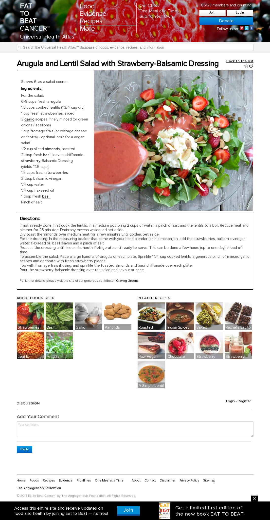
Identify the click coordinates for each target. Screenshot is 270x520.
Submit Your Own (156, 16)
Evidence (93, 14)
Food (87, 6)
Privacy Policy (189, 480)
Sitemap (209, 480)
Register (244, 401)
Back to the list (239, 61)
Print (251, 65)
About (136, 480)
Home (21, 480)
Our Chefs (149, 5)
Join (212, 12)
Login (240, 12)
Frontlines (84, 480)
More (87, 29)
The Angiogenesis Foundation (39, 488)
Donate (226, 21)
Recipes (91, 21)
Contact (150, 480)
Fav (246, 65)
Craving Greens (127, 280)
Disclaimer (167, 480)
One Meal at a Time (158, 11)
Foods (34, 480)
